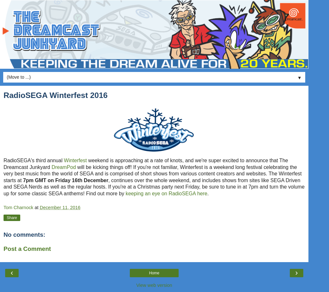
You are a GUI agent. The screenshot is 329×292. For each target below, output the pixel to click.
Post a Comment (27, 248)
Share (12, 218)
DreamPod (64, 167)
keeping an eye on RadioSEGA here (166, 193)
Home (154, 273)
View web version (154, 285)
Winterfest (75, 160)
